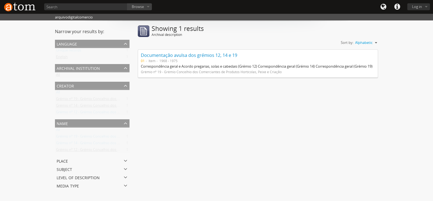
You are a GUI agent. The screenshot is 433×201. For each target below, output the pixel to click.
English (62, 57)
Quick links (397, 7)
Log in (417, 6)
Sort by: (347, 42)
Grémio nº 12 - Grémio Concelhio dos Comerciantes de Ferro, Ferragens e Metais (121, 113)
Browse (138, 6)
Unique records (68, 51)
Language (383, 7)
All (58, 75)
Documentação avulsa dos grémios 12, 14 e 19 (189, 55)
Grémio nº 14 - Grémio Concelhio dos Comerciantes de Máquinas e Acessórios (119, 106)
